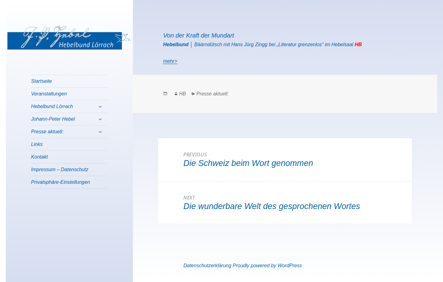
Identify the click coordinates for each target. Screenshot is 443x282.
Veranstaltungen (49, 93)
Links (36, 144)
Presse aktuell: (47, 131)
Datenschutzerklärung (207, 265)
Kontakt (39, 156)
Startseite (41, 81)
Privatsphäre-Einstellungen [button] (60, 182)
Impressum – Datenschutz (59, 169)
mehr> (170, 61)
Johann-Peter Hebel (53, 119)
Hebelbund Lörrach (52, 106)
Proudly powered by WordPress (267, 265)
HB (182, 93)
